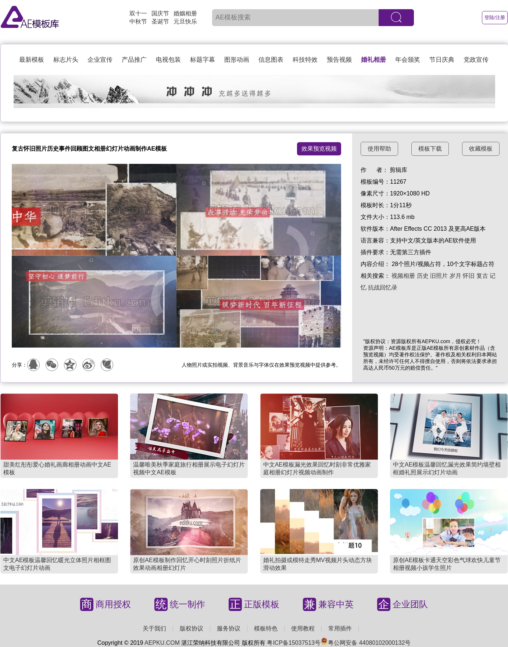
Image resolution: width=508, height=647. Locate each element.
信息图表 (270, 59)
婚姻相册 (185, 13)
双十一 (138, 13)
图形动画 (236, 59)
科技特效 (305, 59)
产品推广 (134, 59)
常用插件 (340, 628)
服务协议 (228, 628)
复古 (482, 276)
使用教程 (303, 628)
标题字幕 (202, 59)
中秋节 (138, 21)
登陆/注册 (494, 17)
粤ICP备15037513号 (294, 643)
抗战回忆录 (382, 287)
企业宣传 (99, 59)
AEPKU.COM (162, 643)
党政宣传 (476, 59)
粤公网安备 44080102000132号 (366, 643)
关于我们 (154, 628)
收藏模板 (481, 148)
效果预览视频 (319, 148)
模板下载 (430, 148)
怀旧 (469, 276)
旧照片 (439, 276)
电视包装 (168, 59)
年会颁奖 (407, 59)
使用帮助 (379, 148)
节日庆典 (441, 59)
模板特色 (266, 628)
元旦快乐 (185, 21)
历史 (423, 276)
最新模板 (31, 59)
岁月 (455, 276)
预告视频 (339, 59)
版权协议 (191, 628)
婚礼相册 (373, 59)
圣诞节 (160, 21)
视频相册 (403, 276)
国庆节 (160, 13)
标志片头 (65, 59)
